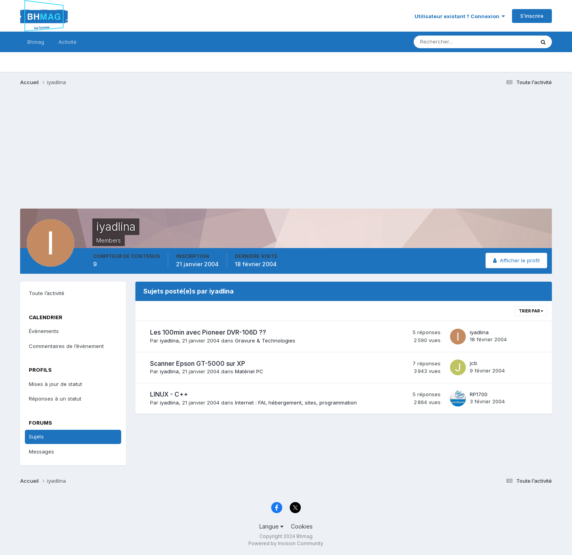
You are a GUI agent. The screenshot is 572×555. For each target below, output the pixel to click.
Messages (41, 451)
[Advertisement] (164, 153)
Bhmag (35, 42)
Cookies (302, 526)
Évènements (44, 331)
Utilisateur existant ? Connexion (459, 16)
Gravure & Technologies (265, 340)
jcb (473, 363)
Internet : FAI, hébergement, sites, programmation (296, 402)
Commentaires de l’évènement (66, 346)
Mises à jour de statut (55, 384)
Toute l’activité (46, 293)
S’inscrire (532, 16)
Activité (67, 42)
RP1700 (479, 394)
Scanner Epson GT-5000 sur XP (197, 363)
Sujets (36, 436)
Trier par (531, 311)
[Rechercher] (441, 42)
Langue (271, 526)
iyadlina (169, 340)
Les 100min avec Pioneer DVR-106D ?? (208, 332)
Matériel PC (249, 371)
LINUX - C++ (169, 394)
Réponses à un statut (55, 398)
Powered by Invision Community (285, 543)
